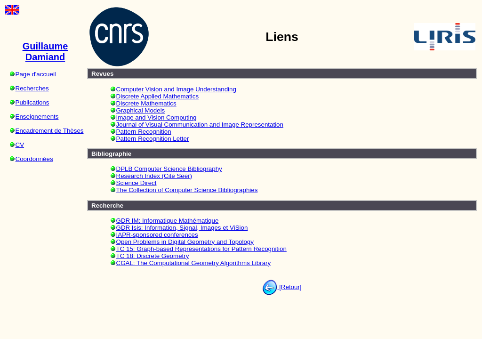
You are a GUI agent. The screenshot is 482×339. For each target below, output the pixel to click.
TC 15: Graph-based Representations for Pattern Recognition (201, 248)
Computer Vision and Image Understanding (176, 89)
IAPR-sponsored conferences (157, 234)
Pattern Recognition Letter (152, 138)
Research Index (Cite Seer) (154, 175)
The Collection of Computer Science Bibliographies (187, 190)
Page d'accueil (36, 74)
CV (20, 144)
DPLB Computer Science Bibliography (169, 168)
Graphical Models (140, 110)
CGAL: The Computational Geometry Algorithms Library (193, 262)
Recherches (32, 88)
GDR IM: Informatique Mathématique (167, 220)
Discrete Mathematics (146, 103)
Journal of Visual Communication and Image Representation (199, 124)
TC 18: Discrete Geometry (152, 255)
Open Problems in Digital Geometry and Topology (185, 241)
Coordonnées (34, 158)
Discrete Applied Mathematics (157, 96)
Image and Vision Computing (156, 117)
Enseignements (37, 116)
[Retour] (289, 287)
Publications (32, 102)
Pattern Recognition (143, 131)
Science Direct (136, 182)
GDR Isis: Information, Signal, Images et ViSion (182, 227)
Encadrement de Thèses (50, 130)
